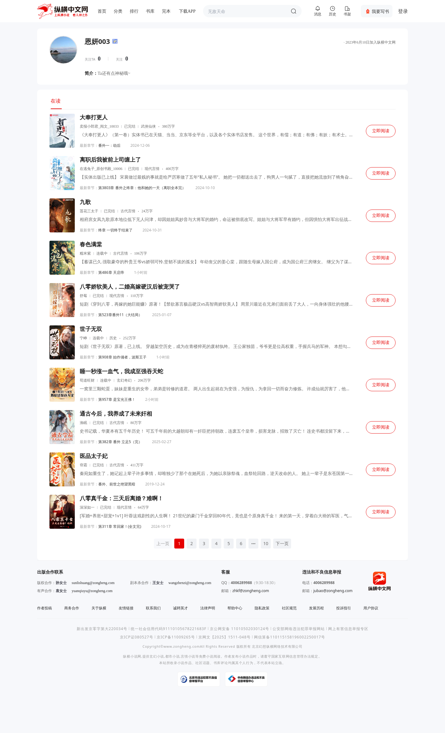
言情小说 (188, 656)
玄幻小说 (157, 656)
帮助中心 (234, 608)
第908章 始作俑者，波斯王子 (122, 357)
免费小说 (206, 656)
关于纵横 (98, 608)
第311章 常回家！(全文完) (119, 526)
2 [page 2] (191, 543)
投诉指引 (343, 608)
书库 (150, 11)
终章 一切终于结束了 (115, 230)
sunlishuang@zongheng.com (93, 583)
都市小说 (172, 656)
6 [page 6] (241, 543)
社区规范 (289, 608)
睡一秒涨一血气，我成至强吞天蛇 (121, 371)
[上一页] (163, 544)
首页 (102, 11)
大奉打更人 (94, 117)
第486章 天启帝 (111, 272)
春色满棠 (91, 244)
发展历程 (316, 608)
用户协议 (370, 608)
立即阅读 (380, 131)
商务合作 (71, 608)
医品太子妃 (94, 456)
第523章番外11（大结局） (120, 314)
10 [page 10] (265, 543)
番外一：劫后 (109, 145)
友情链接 (126, 608)
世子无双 (91, 329)
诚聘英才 (180, 608)
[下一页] (282, 544)
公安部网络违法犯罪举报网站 (299, 628)
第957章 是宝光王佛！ (116, 399)
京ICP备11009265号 (176, 637)
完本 (166, 11)
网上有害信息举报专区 (348, 628)
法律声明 (207, 608)
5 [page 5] (228, 543)
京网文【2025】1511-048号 (224, 637)
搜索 (293, 11)
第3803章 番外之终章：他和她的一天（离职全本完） (142, 187)
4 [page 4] (216, 543)
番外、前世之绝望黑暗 (116, 484)
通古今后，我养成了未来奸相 (116, 414)
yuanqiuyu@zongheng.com (92, 591)
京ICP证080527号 (136, 637)
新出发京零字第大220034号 (102, 628)
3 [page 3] (204, 543)
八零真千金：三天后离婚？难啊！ (121, 498)
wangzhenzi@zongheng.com (189, 583)
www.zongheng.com (181, 646)
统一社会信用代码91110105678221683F (168, 628)
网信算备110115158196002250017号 (289, 637)
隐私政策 (262, 608)
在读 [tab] (56, 100)
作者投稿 (44, 608)
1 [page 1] (179, 543)
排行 (134, 11)
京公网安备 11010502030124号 (239, 628)
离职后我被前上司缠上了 (110, 160)
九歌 (85, 202)
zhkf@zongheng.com (250, 590)
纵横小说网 (132, 656)
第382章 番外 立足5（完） (120, 441)
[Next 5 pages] (253, 544)
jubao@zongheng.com (333, 590)
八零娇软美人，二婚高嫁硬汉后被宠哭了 (130, 287)
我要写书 (380, 11)
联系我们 (153, 608)
